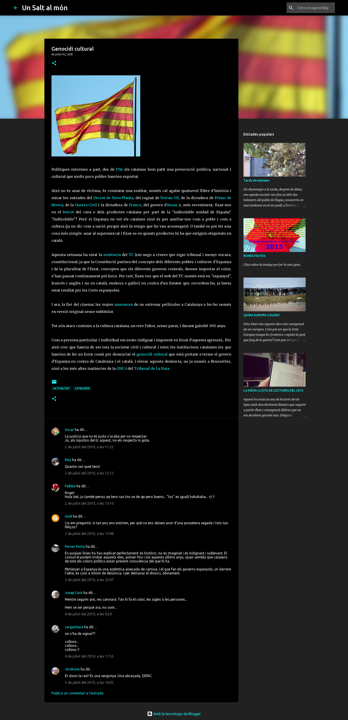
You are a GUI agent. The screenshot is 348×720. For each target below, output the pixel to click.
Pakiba (70, 486)
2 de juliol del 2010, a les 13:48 (89, 534)
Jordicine (72, 669)
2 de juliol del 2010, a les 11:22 (89, 447)
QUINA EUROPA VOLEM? (261, 315)
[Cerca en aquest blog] (311, 7)
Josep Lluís (74, 593)
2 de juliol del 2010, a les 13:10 (89, 503)
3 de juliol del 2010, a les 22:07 (89, 580)
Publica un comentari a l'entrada (77, 693)
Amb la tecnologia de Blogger (174, 714)
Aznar (172, 205)
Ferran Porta (75, 546)
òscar (69, 430)
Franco (135, 205)
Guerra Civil (86, 205)
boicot (68, 212)
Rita (68, 460)
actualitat (61, 388)
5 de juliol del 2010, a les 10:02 (89, 682)
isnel (68, 516)
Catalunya (82, 388)
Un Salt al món (45, 8)
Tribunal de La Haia (151, 368)
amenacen (124, 304)
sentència (112, 254)
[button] (54, 63)
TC (131, 254)
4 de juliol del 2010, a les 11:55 (89, 656)
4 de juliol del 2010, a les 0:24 (88, 614)
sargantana (74, 627)
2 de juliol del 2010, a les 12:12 (89, 473)
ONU (121, 368)
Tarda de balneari (256, 180)
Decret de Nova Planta (113, 198)
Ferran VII (169, 198)
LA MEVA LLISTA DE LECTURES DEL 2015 (273, 390)
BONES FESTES (254, 256)
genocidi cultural (152, 354)
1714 (119, 169)
